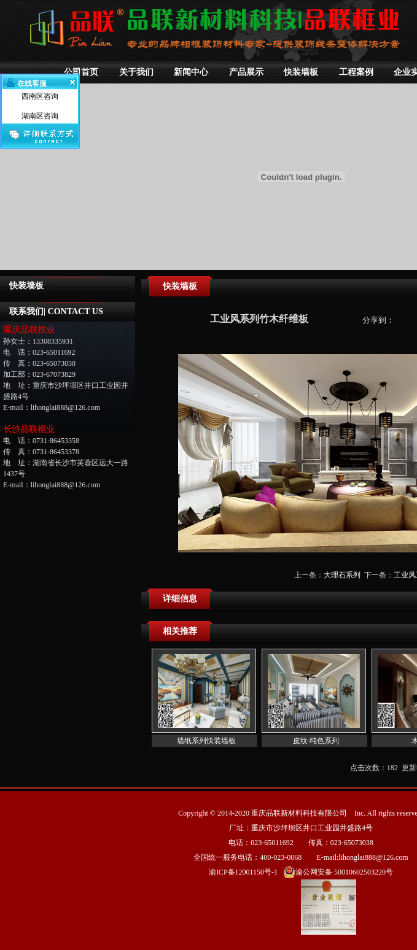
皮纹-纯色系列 (316, 740)
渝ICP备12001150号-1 (243, 872)
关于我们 (136, 72)
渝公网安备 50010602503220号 (338, 872)
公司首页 (81, 72)
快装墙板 (301, 72)
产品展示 (246, 72)
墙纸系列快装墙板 (206, 740)
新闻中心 (191, 72)
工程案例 (356, 72)
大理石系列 (342, 575)
